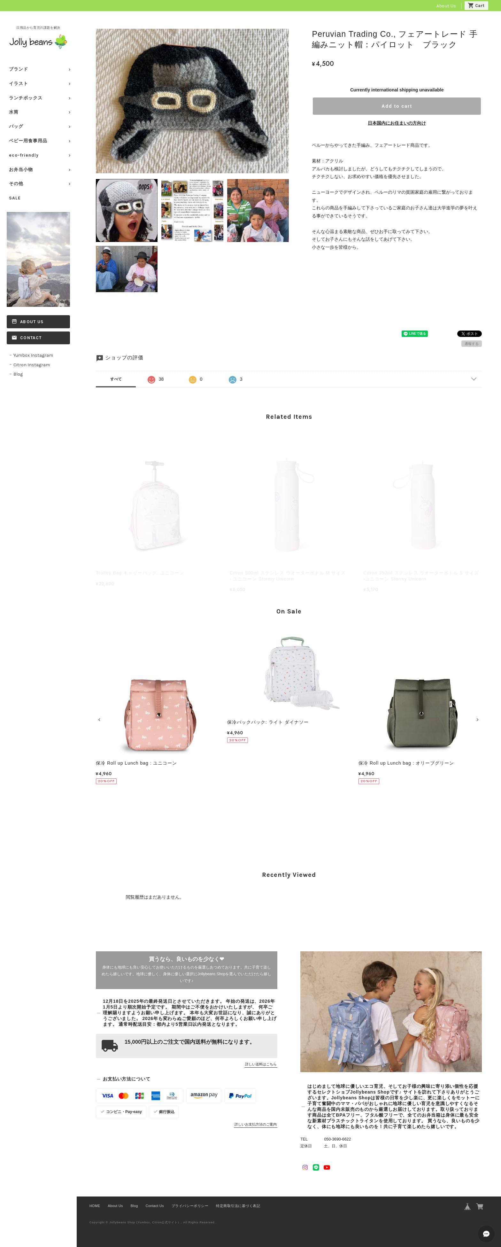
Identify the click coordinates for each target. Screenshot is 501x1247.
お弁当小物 (21, 169)
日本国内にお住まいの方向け (397, 123)
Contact (31, 337)
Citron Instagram (31, 365)
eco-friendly (24, 155)
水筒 (14, 112)
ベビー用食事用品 (28, 141)
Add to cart (397, 106)
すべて (116, 379)
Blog (18, 374)
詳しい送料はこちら (261, 1064)
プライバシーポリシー (190, 1206)
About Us (446, 6)
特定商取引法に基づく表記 (238, 1206)
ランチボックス (25, 98)
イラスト (18, 83)
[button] (100, 720)
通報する (472, 344)
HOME (94, 1206)
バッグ (16, 126)
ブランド (18, 69)
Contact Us (155, 1206)
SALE (15, 198)
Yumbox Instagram (33, 355)
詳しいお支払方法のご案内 (256, 1124)
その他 (16, 183)
